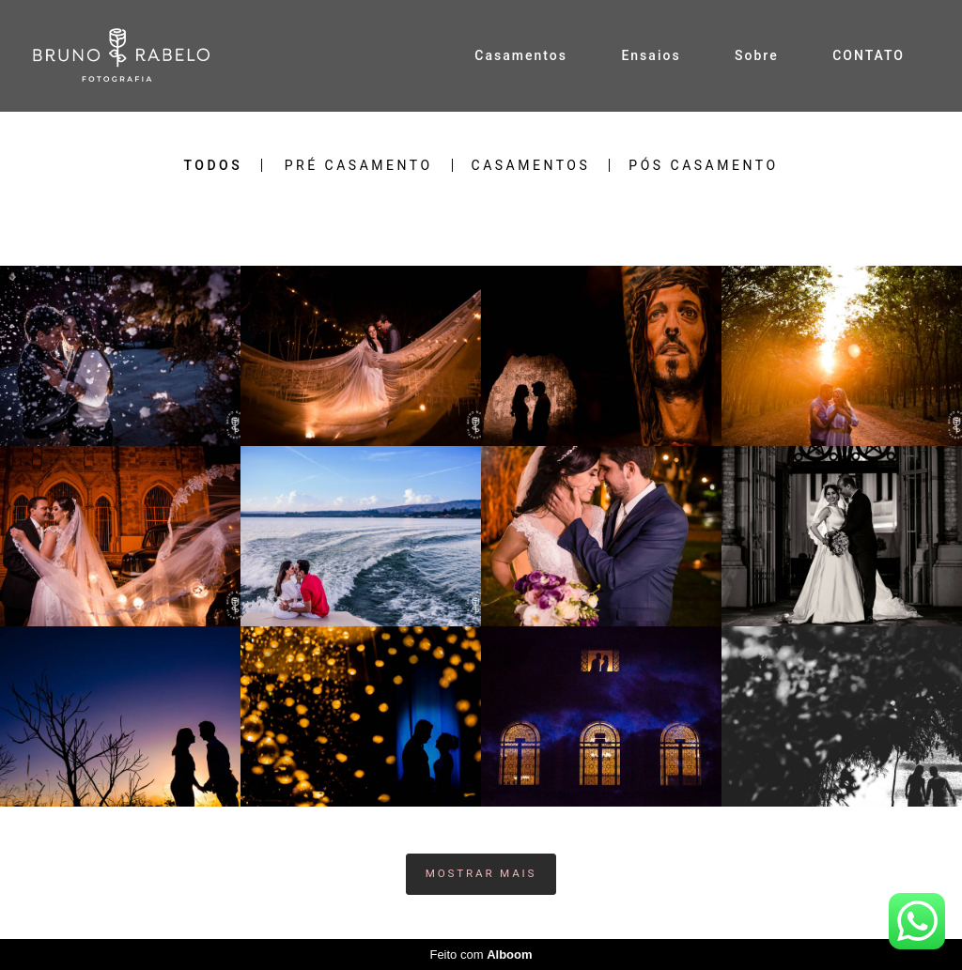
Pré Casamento (359, 165)
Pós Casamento (703, 165)
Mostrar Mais (481, 873)
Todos (212, 165)
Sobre (757, 55)
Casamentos (520, 55)
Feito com (480, 954)
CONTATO (868, 55)
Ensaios (650, 55)
